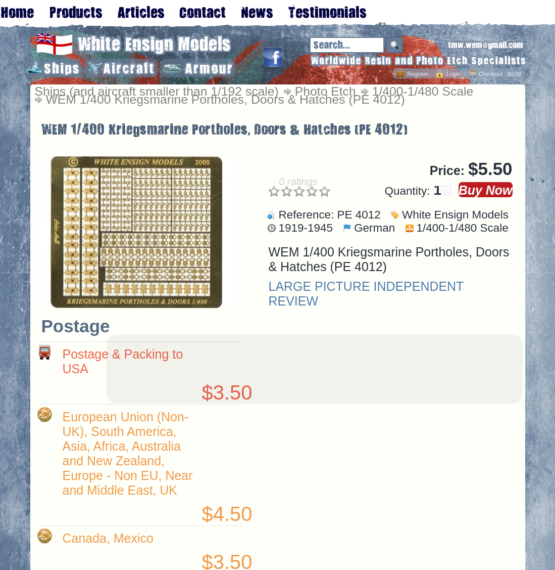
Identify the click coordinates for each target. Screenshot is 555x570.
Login (453, 74)
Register (417, 74)
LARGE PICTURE (319, 286)
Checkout (490, 74)
